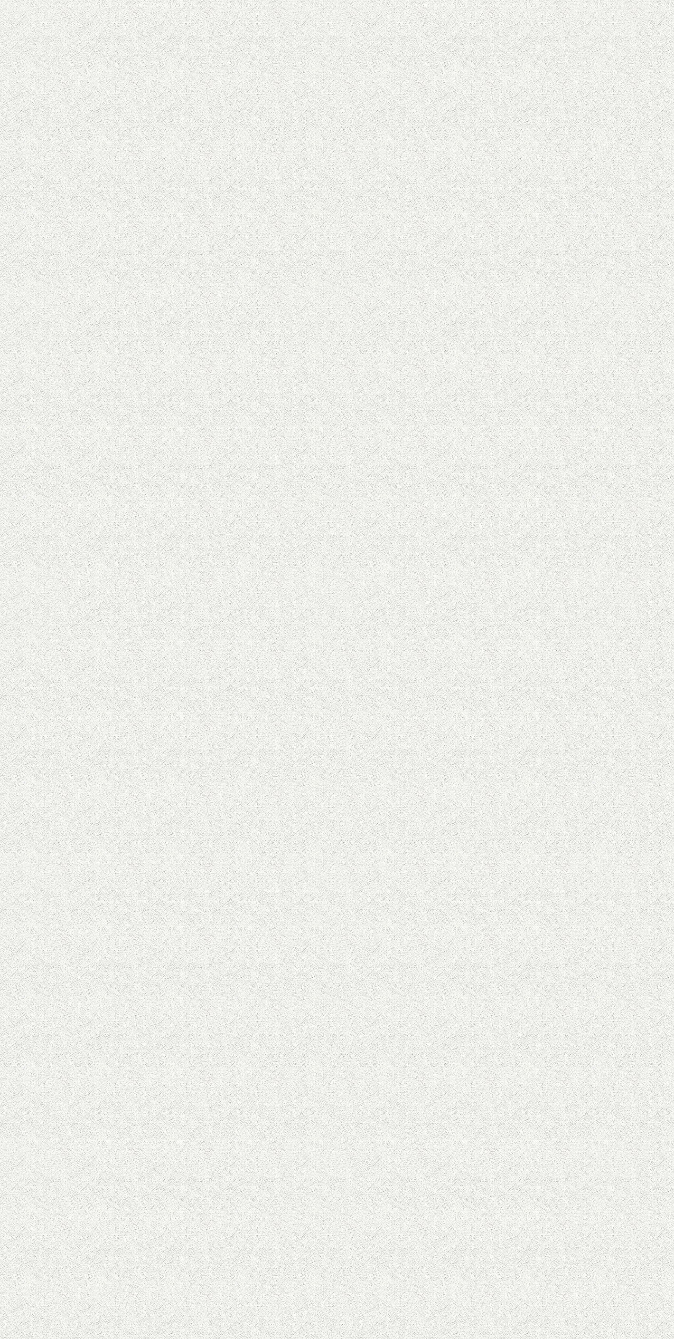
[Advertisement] (261, 297)
